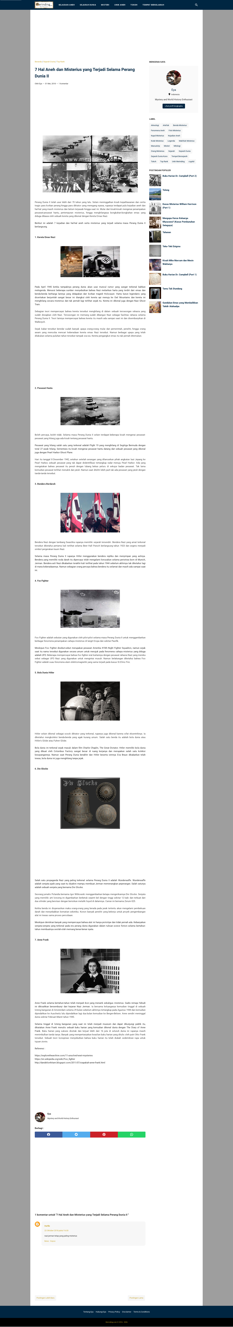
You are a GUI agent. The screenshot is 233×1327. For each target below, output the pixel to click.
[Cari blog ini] (196, 5)
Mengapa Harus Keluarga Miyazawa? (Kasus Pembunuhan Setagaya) (179, 222)
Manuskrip (155, 146)
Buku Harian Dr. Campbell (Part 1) (180, 274)
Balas (46, 1241)
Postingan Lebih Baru (45, 1298)
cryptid (191, 161)
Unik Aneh (119, 5)
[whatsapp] (131, 1135)
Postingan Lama (136, 1298)
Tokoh (133, 5)
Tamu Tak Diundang (172, 288)
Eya (173, 90)
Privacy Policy (114, 1312)
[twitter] (76, 1135)
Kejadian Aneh (67, 5)
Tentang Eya (88, 1312)
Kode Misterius (157, 141)
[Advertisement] (116, 35)
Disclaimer (126, 1312)
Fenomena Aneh (158, 130)
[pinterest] (104, 1135)
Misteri (105, 5)
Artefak (166, 125)
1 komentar (63, 83)
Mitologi (177, 146)
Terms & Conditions (141, 1312)
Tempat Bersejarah (153, 5)
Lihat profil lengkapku (174, 106)
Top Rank (164, 161)
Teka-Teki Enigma (171, 246)
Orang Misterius (157, 151)
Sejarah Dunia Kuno (159, 156)
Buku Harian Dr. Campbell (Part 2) (180, 176)
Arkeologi (155, 125)
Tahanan (167, 232)
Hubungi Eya (101, 1312)
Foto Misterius (175, 130)
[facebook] (48, 1135)
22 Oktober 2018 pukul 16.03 (56, 1230)
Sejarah (171, 151)
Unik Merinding (178, 161)
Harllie (47, 1226)
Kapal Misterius (157, 136)
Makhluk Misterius (187, 141)
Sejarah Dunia (88, 5)
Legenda (171, 141)
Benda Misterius (180, 125)
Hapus (52, 1241)
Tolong (166, 190)
